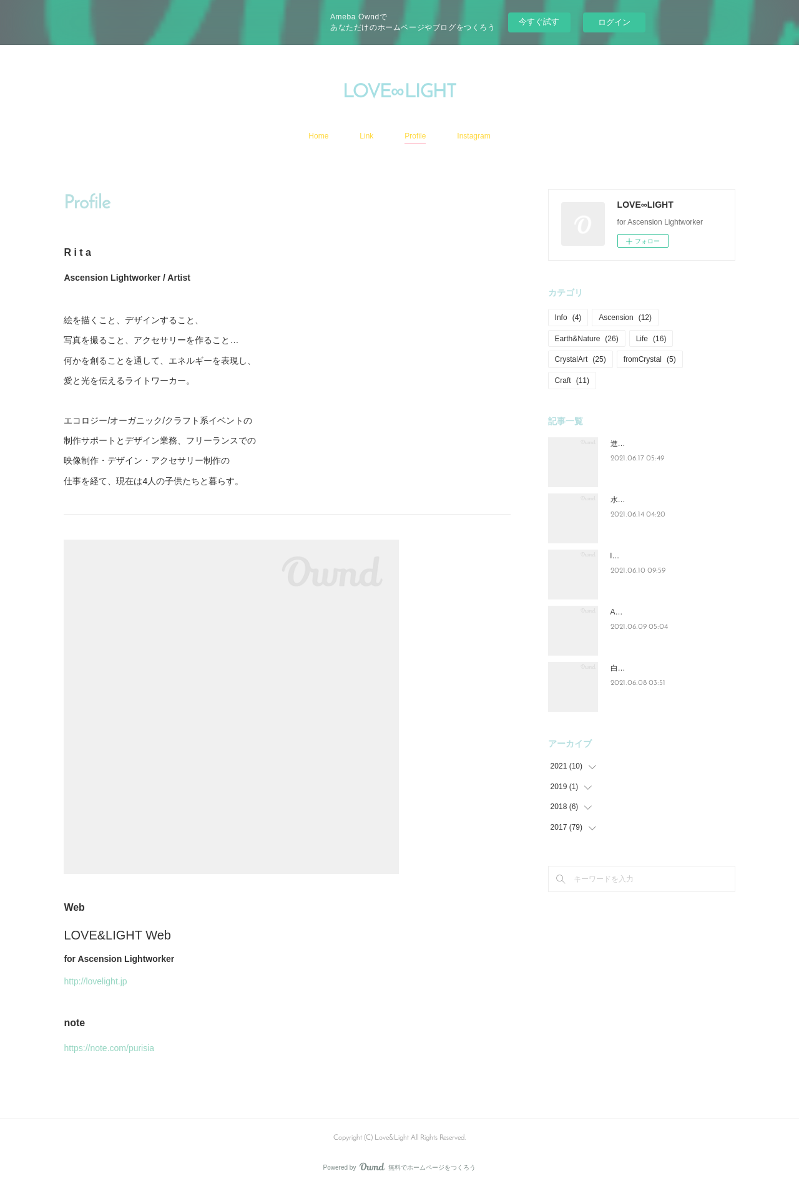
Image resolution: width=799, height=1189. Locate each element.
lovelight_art (630, 555)
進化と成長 (629, 443)
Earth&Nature (587, 338)
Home (318, 136)
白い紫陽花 (629, 668)
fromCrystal (650, 359)
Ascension (625, 317)
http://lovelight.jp (95, 981)
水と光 (621, 499)
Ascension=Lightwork (646, 612)
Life (651, 338)
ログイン (614, 22)
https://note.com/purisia (109, 1048)
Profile (415, 136)
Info (568, 317)
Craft (572, 380)
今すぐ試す (539, 21)
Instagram (473, 136)
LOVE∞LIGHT (399, 92)
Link (366, 136)
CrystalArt (580, 359)
